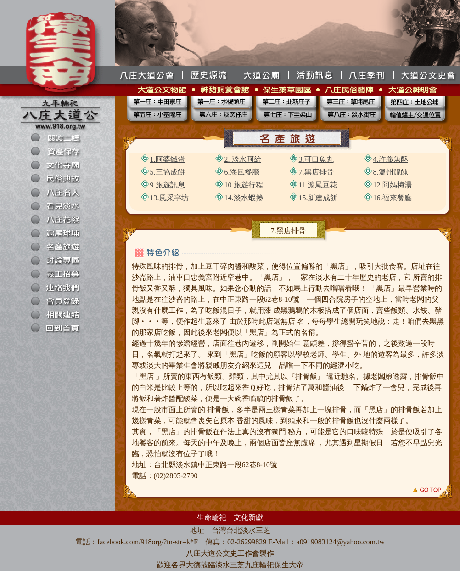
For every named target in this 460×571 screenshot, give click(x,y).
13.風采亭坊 (169, 198)
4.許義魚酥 (390, 159)
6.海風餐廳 (241, 172)
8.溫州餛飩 (390, 172)
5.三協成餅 (167, 172)
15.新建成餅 (318, 198)
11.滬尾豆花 (318, 185)
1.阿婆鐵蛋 (167, 159)
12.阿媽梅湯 (392, 185)
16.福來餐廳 (392, 198)
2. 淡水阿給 (242, 159)
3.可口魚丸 (316, 159)
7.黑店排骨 (316, 172)
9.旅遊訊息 (167, 185)
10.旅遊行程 (243, 185)
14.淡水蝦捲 (243, 198)
